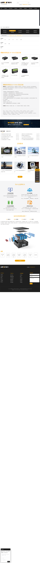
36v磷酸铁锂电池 (5, 114)
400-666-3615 (37, 179)
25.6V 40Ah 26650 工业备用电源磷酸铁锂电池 (34, 63)
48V (17, 39)
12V (1, 39)
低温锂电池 (12, 32)
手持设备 (21, 282)
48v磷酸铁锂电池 (14, 114)
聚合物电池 (27, 30)
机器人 (21, 276)
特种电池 (15, 8)
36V (13, 39)
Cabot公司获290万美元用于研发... (26, 136)
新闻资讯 (25, 8)
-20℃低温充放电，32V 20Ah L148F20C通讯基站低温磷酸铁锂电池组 (4, 76)
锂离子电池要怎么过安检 (4, 138)
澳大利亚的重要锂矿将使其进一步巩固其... (7, 136)
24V (5, 39)
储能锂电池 (35, 30)
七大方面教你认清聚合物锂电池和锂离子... (28, 139)
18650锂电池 (20, 30)
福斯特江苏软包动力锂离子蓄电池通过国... (28, 138)
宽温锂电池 (20, 32)
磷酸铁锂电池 (7, 27)
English (29, 4)
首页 (1, 8)
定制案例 (20, 8)
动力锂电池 (10, 8)
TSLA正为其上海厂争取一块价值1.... (6, 135)
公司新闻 (2, 280)
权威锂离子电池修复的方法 (25, 135)
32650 (5, 43)
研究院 (1, 277)
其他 (21, 39)
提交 (31, 283)
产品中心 (12, 273)
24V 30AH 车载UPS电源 (14, 75)
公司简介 (2, 274)
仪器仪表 (21, 279)
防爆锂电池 (35, 32)
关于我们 (35, 8)
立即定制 (20, 260)
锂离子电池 (4, 30)
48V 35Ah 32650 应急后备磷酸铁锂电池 (5, 63)
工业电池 (5, 8)
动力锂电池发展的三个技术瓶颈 (5, 139)
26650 (1, 43)
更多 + (20, 176)
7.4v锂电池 (18, 114)
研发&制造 (30, 8)
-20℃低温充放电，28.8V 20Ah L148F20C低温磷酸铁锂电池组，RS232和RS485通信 (25, 63)
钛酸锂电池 (27, 32)
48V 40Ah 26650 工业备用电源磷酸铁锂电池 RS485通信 (15, 63)
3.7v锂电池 (9, 114)
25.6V (9, 39)
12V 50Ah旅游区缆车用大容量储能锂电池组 (25, 76)
